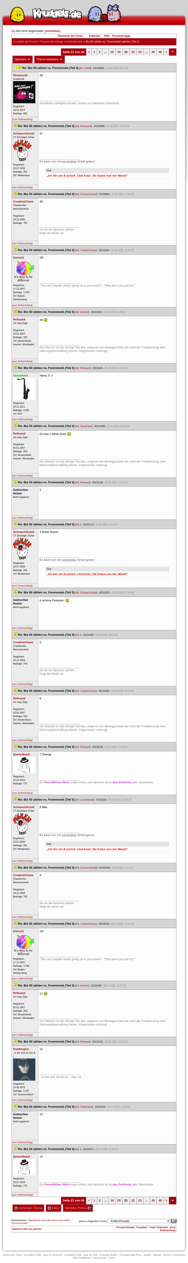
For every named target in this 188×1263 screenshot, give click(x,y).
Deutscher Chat (12, 1254)
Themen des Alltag (51, 41)
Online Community (174, 1254)
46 (160, 52)
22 (132, 52)
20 (118, 52)
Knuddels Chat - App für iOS (80, 1254)
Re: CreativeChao (86, 250)
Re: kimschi (82, 312)
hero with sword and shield (55, 1220)
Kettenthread (74, 41)
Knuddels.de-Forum (25, 41)
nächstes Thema (78, 1208)
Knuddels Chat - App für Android (43, 1254)
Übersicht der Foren (70, 35)
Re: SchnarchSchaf (86, 194)
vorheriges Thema (28, 1208)
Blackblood (34, 1220)
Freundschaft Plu (130, 1254)
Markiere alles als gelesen (27, 1229)
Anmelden (53, 31)
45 (153, 52)
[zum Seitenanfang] (22, 119)
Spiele (147, 1254)
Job (111, 1257)
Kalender (94, 35)
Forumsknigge (121, 35)
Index (53, 1208)
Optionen (22, 59)
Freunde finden (108, 1254)
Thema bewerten (49, 59)
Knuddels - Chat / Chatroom (152, 1227)
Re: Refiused (83, 368)
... (105, 52)
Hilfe (107, 35)
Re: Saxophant (84, 426)
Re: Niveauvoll (83, 126)
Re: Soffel (85, 68)
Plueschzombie (20, 1223)
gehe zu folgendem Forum (93, 1221)
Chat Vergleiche (81, 1257)
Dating (157, 1254)
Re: (78, 524)
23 (140, 52)
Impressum (99, 1257)
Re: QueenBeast (85, 799)
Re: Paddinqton (84, 1106)
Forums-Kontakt (125, 1227)
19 (112, 52)
